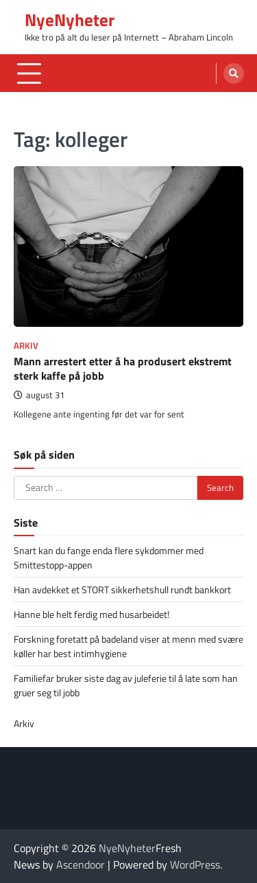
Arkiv (26, 346)
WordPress (195, 864)
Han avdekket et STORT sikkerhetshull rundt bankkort (122, 589)
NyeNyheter (69, 20)
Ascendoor (80, 864)
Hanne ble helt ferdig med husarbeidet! (91, 614)
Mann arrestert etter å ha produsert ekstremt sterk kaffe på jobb (123, 368)
